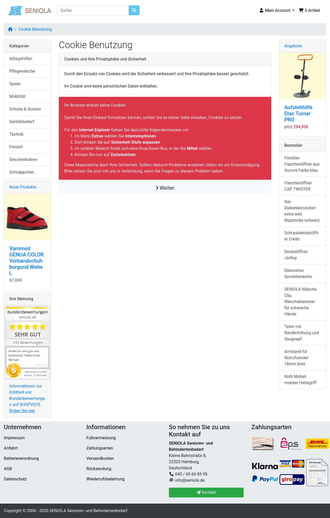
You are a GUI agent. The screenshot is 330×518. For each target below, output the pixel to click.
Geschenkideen (23, 159)
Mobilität (17, 96)
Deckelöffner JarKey (296, 254)
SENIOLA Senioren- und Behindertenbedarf (88, 510)
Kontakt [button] (206, 492)
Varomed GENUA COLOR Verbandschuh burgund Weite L (26, 260)
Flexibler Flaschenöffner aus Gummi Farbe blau (302, 164)
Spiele (14, 83)
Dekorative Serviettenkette (298, 273)
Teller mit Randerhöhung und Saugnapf (301, 332)
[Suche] (93, 10)
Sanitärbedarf (21, 121)
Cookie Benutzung (35, 29)
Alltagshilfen (20, 58)
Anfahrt (11, 448)
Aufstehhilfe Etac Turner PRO (298, 113)
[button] (276, 10)
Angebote (293, 46)
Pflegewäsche (22, 71)
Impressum (14, 437)
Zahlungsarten (99, 448)
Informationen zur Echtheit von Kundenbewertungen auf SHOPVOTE (27, 398)
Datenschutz (15, 479)
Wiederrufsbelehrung (105, 479)
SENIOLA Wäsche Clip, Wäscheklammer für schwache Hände (300, 301)
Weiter (165, 188)
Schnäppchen (21, 172)
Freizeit (16, 146)
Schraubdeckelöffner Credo (301, 235)
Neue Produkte (22, 187)
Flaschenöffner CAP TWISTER (298, 186)
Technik (16, 134)
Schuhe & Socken (25, 109)
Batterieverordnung (21, 458)
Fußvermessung (101, 437)
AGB (8, 468)
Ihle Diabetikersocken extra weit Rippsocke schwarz (302, 211)
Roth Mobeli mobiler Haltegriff (300, 379)
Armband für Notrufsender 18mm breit (296, 357)
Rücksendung (98, 468)
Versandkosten (100, 458)
